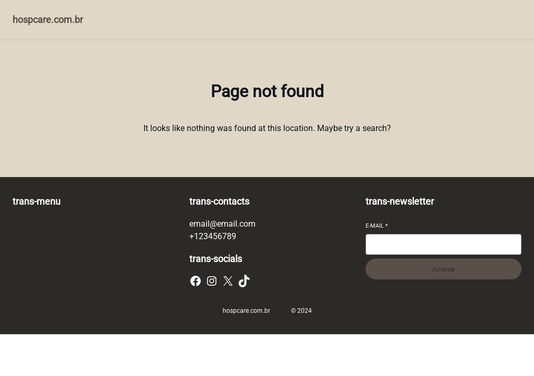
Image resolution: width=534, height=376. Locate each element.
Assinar (443, 269)
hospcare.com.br (48, 19)
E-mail (377, 225)
